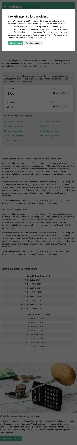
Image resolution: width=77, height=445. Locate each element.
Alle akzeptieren (16, 43)
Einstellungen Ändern (33, 43)
